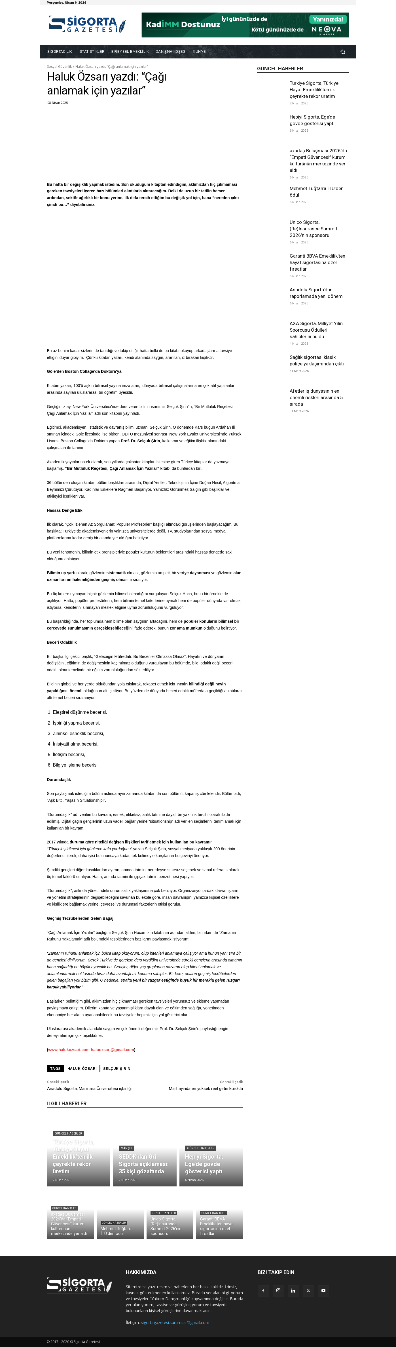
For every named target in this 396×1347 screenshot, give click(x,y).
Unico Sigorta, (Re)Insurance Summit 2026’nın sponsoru (313, 228)
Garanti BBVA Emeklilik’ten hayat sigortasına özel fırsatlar (317, 262)
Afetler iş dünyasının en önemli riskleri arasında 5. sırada (317, 397)
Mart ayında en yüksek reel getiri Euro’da (206, 1088)
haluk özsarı (82, 1068)
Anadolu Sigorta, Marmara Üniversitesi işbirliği (89, 1088)
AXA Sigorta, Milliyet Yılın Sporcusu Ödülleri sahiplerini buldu (316, 330)
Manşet (126, 1148)
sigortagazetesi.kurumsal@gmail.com (175, 1322)
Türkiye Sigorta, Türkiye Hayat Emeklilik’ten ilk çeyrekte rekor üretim (314, 89)
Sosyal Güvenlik (59, 66)
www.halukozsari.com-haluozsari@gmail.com (91, 1049)
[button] (343, 51)
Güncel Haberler (68, 1133)
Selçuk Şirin (117, 1068)
